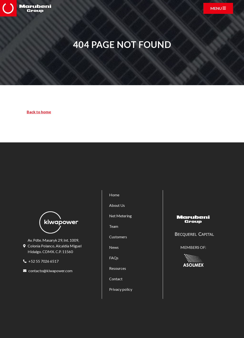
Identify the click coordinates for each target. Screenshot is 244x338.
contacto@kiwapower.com (50, 270)
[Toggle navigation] (218, 8)
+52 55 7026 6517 (43, 261)
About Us (117, 205)
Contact (115, 278)
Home (114, 194)
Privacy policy (120, 289)
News (114, 247)
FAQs (113, 257)
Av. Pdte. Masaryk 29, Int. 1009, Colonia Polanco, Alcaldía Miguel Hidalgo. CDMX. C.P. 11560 (54, 246)
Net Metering (120, 215)
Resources (117, 268)
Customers (118, 236)
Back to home (39, 111)
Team (113, 226)
